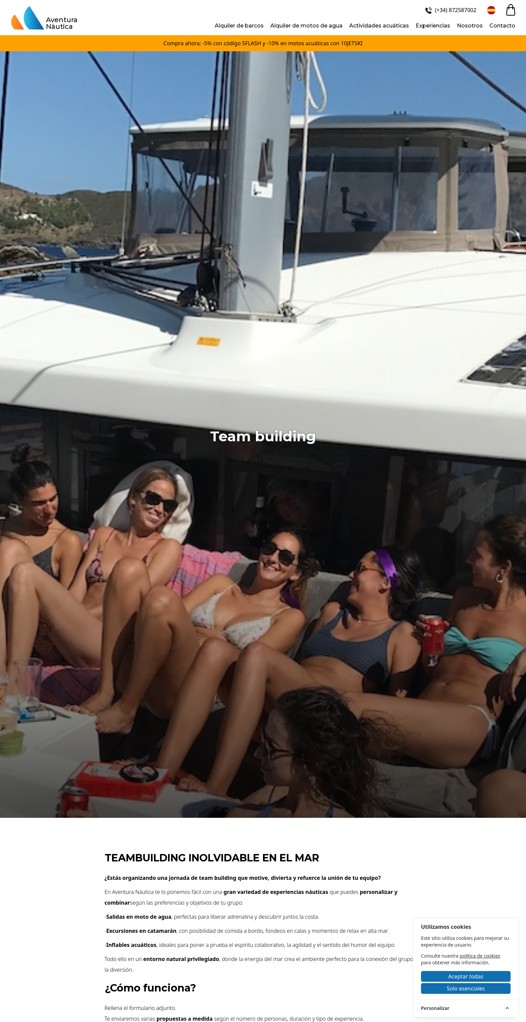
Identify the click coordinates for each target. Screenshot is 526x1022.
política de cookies (480, 956)
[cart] (510, 10)
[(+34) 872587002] (450, 10)
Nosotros (470, 25)
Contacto (502, 25)
